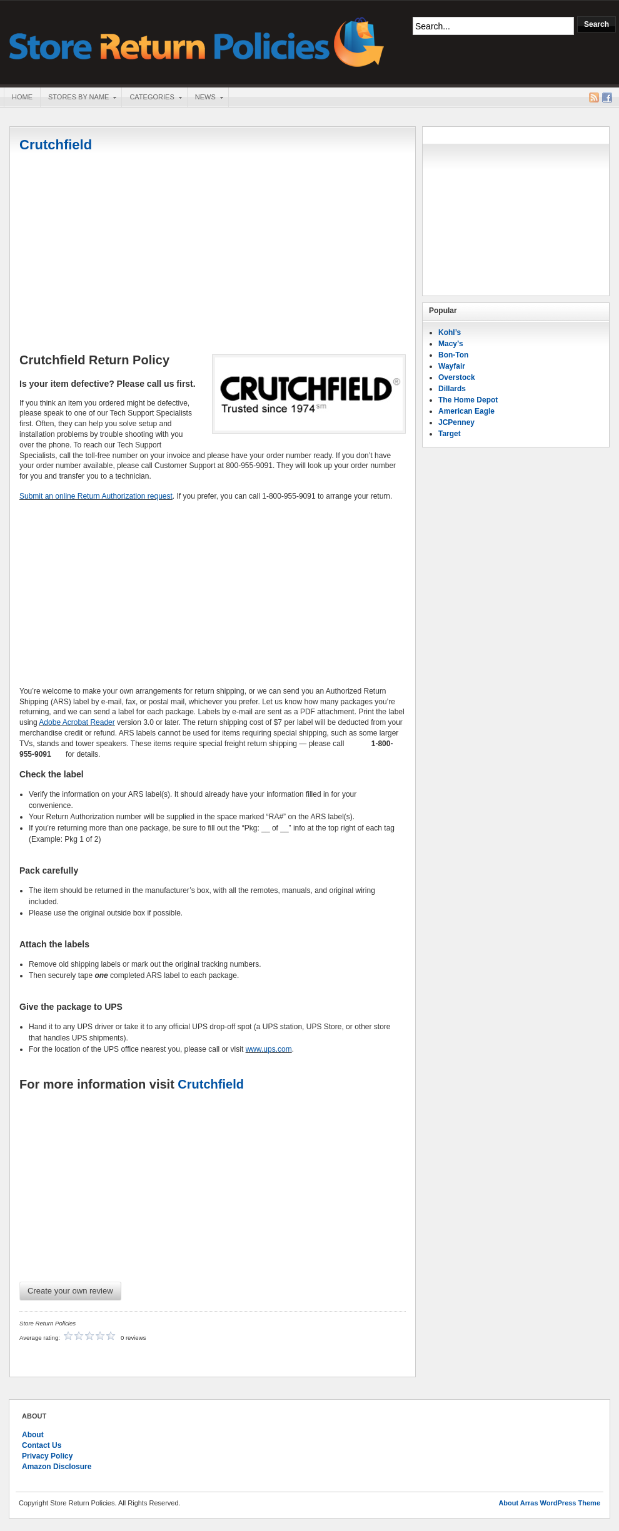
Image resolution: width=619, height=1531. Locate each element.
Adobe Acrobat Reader (76, 722)
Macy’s (450, 343)
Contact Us (41, 1445)
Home (22, 97)
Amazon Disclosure (56, 1466)
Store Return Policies (197, 41)
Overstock (456, 377)
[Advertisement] (212, 254)
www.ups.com (269, 1049)
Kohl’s (449, 332)
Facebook (607, 97)
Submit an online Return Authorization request (96, 496)
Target (449, 433)
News (205, 98)
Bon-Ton (453, 355)
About (33, 1434)
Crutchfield (55, 144)
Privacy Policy (47, 1456)
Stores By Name (78, 98)
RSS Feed (594, 97)
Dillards (452, 388)
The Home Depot (468, 400)
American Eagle (466, 411)
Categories (151, 98)
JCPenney (456, 422)
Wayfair (451, 366)
